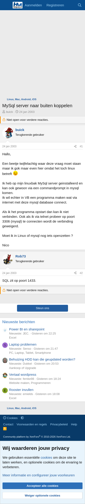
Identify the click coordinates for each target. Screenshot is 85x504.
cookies (46, 457)
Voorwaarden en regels (32, 424)
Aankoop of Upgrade (22, 368)
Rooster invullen (21, 390)
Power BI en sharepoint (26, 329)
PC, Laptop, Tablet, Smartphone (30, 352)
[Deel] (75, 146)
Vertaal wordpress (22, 374)
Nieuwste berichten (18, 322)
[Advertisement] (42, 54)
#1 (81, 146)
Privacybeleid (59, 424)
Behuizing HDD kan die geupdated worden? (42, 359)
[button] (22, 418)
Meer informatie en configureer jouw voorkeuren (38, 475)
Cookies (10, 418)
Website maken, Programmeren (30, 383)
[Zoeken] (79, 5)
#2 (81, 273)
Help (74, 424)
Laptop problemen (22, 344)
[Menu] (6, 5)
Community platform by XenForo (37, 436)
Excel (12, 337)
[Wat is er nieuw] (70, 5)
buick (9, 112)
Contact (8, 424)
